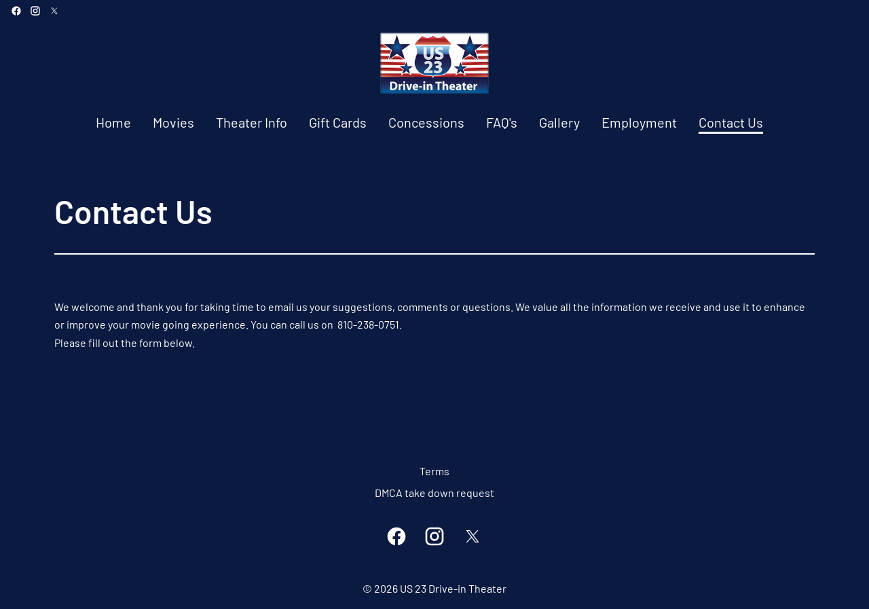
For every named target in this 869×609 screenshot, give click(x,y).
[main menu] (429, 122)
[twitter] (54, 10)
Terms (434, 470)
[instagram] (35, 10)
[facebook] (16, 10)
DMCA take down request (434, 492)
